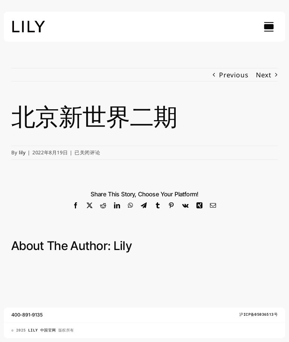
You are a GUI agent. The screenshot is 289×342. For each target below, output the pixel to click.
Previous (233, 74)
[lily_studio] (28, 22)
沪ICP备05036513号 (258, 314)
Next (263, 74)
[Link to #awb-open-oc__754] (269, 27)
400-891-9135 (27, 315)
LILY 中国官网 (43, 330)
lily (22, 152)
